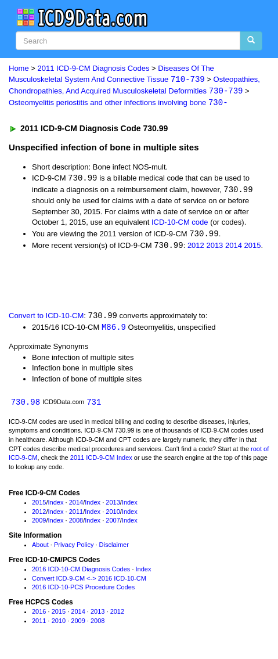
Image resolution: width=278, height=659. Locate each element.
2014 (233, 247)
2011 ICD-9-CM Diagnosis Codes (94, 68)
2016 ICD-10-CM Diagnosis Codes (81, 572)
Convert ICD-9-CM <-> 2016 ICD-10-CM (89, 581)
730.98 (25, 404)
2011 (76, 514)
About (40, 548)
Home (19, 68)
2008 (76, 523)
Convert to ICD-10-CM (46, 318)
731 (93, 404)
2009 (39, 523)
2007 (113, 523)
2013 (214, 247)
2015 (252, 247)
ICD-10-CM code (179, 223)
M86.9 (114, 330)
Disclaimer (114, 548)
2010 (113, 514)
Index (56, 505)
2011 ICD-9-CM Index (101, 461)
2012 (195, 247)
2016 (39, 614)
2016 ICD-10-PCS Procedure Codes (83, 590)
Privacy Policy (73, 548)
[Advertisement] (93, 282)
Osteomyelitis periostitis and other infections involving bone (118, 103)
